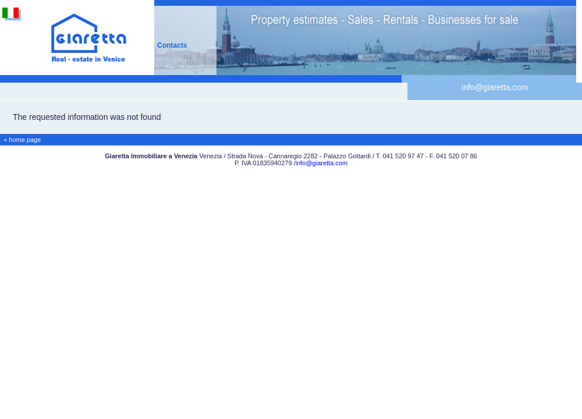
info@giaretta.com (321, 162)
